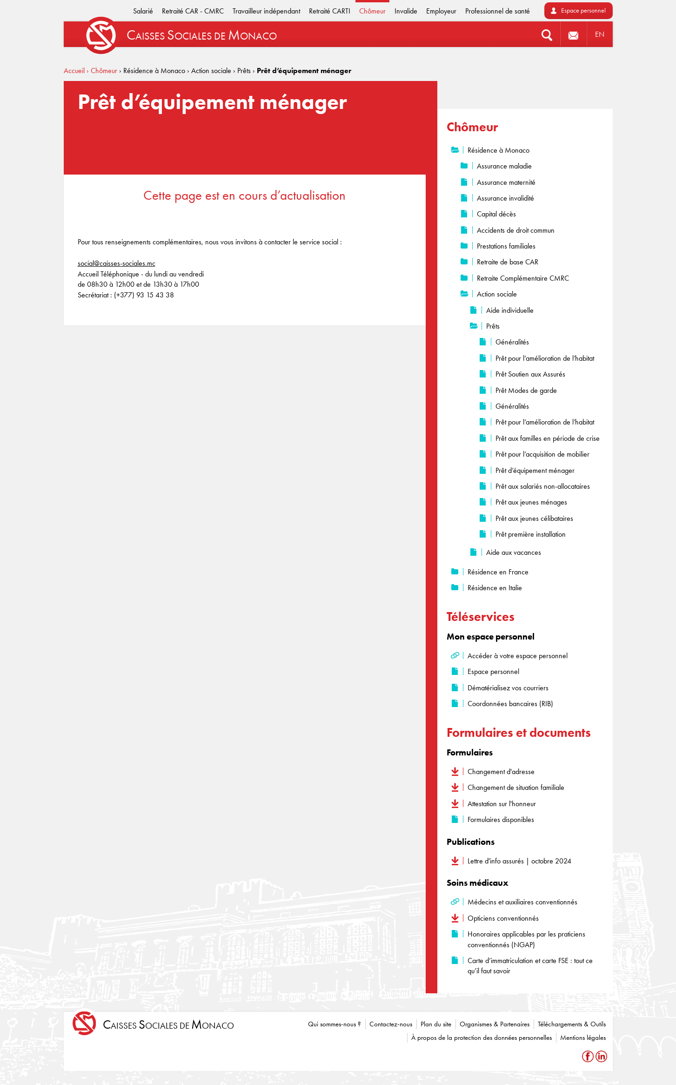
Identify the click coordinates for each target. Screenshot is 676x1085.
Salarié (143, 11)
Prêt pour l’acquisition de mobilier (542, 454)
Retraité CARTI (329, 11)
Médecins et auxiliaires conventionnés (522, 901)
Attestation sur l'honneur (502, 803)
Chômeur (372, 11)
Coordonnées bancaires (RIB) (510, 703)
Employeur (441, 11)
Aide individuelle (510, 310)
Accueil (74, 70)
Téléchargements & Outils (572, 1024)
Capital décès (496, 213)
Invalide (406, 11)
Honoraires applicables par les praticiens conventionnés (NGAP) (526, 939)
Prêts (493, 326)
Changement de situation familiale (516, 787)
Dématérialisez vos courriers (508, 687)
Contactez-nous (390, 1024)
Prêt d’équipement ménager (535, 470)
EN (599, 34)
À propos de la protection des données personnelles (481, 1037)
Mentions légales (583, 1037)
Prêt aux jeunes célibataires (534, 518)
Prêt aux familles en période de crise (547, 438)
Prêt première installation (530, 534)
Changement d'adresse (501, 771)
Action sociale (497, 294)
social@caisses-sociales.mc (116, 263)
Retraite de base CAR (507, 261)
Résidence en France (498, 571)
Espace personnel (583, 10)
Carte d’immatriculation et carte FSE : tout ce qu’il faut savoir (530, 965)
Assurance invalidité (505, 198)
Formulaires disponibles (501, 819)
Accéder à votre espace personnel (518, 655)
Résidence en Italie (495, 587)
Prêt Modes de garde (526, 390)
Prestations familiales (506, 246)
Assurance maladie (504, 166)
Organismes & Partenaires (494, 1024)
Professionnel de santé (497, 11)
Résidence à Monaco (498, 150)
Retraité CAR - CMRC (193, 11)
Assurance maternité (506, 182)
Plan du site (436, 1024)
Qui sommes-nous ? (334, 1024)
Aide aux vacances (513, 552)
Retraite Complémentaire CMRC (523, 278)
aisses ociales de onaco (168, 1024)
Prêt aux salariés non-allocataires (542, 486)
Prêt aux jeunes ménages (531, 502)
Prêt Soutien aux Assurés (530, 374)
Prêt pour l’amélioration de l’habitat (544, 358)
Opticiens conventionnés (503, 918)
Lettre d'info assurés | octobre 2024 (519, 860)
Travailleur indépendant (266, 11)
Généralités (512, 341)
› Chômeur (102, 70)
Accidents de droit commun (516, 230)
